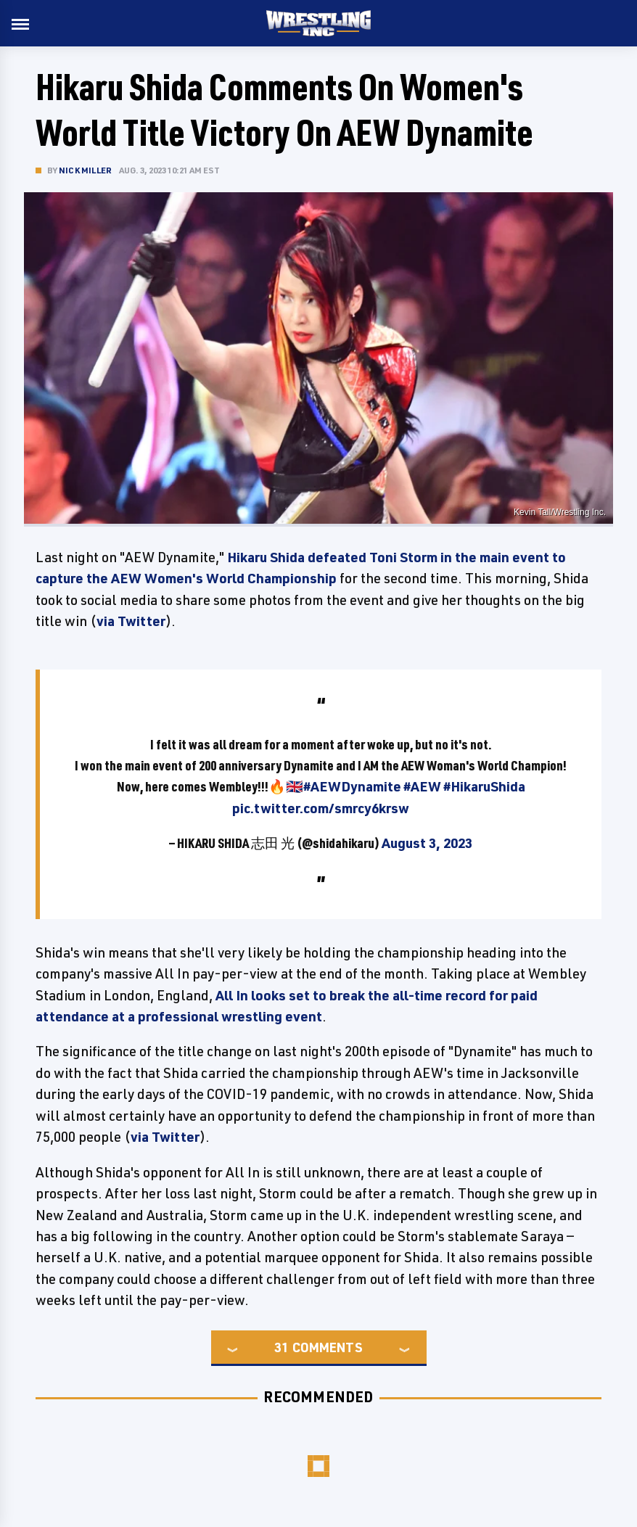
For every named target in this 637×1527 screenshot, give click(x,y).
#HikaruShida (484, 786)
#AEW (422, 786)
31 (281, 1347)
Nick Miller (85, 170)
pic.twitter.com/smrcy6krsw (320, 808)
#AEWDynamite (352, 786)
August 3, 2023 (427, 843)
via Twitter (130, 621)
